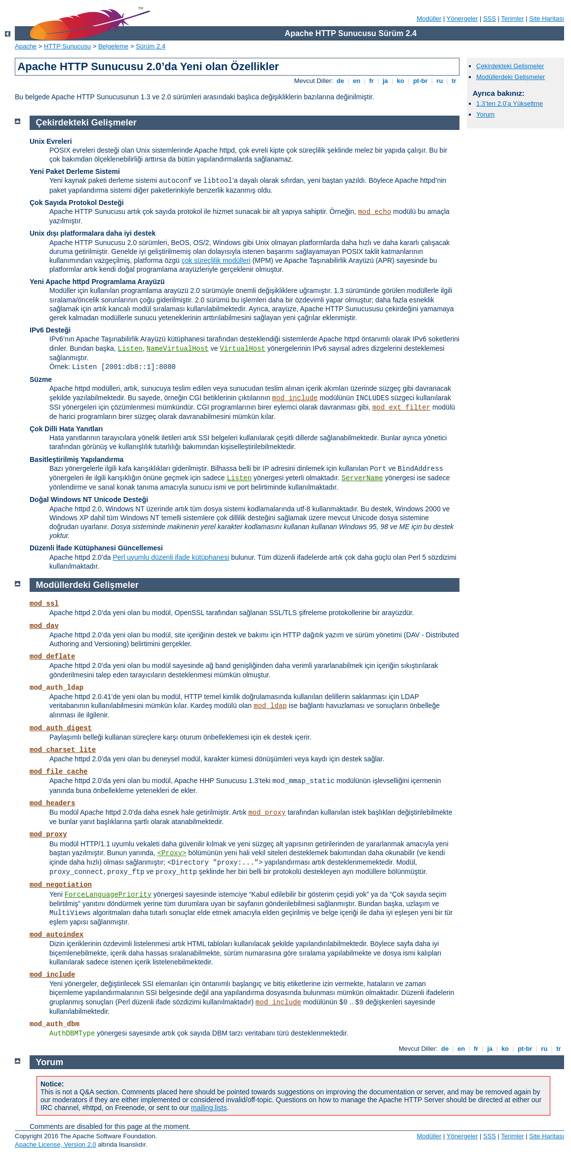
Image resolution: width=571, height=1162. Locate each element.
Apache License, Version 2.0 (55, 1144)
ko (400, 80)
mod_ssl (44, 604)
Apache (26, 46)
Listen (130, 349)
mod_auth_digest (61, 728)
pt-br (420, 80)
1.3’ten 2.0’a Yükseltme (509, 103)
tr (454, 80)
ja (385, 80)
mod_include (294, 398)
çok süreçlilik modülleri (216, 260)
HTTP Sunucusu (67, 46)
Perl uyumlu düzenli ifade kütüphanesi (171, 557)
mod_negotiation (61, 885)
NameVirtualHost (178, 349)
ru (440, 80)
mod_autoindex (56, 935)
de (340, 80)
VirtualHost (242, 349)
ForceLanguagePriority (108, 895)
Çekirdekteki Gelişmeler (510, 66)
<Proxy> (172, 853)
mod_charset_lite (63, 750)
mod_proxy (267, 813)
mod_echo (374, 212)
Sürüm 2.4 (150, 46)
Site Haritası (546, 18)
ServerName (362, 478)
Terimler (512, 18)
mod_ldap (270, 706)
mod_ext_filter (401, 408)
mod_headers (52, 803)
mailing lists (209, 1108)
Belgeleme (113, 46)
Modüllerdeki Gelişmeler (510, 77)
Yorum (485, 114)
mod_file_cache (59, 772)
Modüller (429, 18)
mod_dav (44, 626)
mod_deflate (52, 657)
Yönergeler (462, 18)
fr (371, 80)
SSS (489, 18)
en (356, 80)
